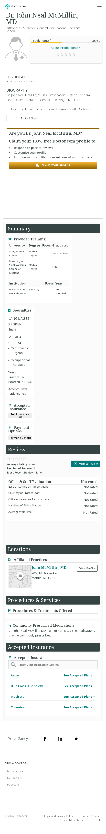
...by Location (13, 784)
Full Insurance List (20, 415)
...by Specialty (13, 777)
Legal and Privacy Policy (58, 816)
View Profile (87, 568)
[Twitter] (76, 738)
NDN (98, 820)
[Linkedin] (60, 738)
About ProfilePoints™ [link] (66, 48)
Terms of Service (90, 816)
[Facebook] (45, 738)
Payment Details (20, 438)
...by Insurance (14, 771)
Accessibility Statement (74, 820)
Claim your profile (53, 165)
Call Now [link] (29, 118)
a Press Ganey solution (23, 738)
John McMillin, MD (49, 567)
